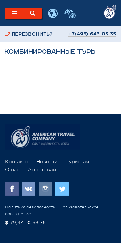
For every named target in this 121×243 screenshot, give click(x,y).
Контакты (16, 162)
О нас (12, 170)
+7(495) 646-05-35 (92, 33)
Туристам (77, 162)
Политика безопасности (30, 207)
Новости (46, 162)
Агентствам (42, 170)
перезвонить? (32, 34)
